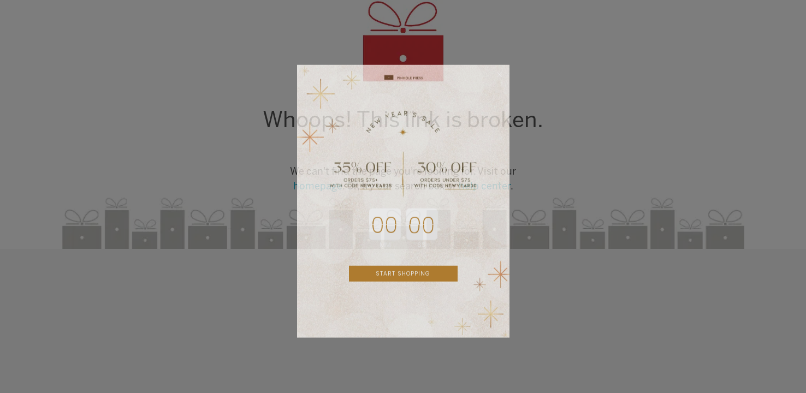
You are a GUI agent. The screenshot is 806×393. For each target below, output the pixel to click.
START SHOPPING (403, 283)
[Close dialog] (499, 84)
